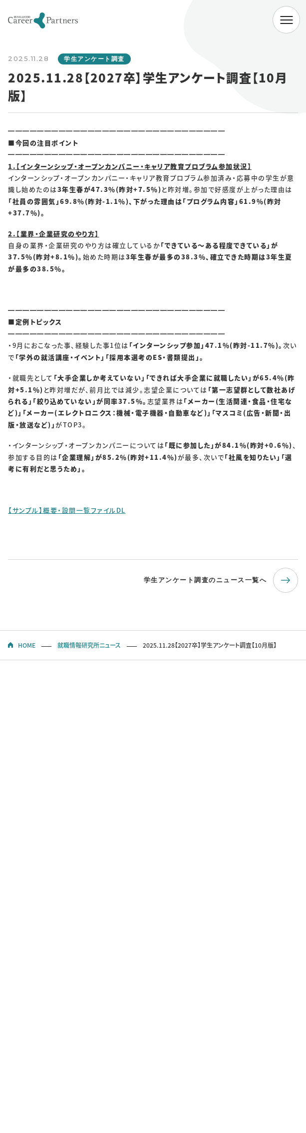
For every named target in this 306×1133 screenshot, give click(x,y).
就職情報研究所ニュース (89, 645)
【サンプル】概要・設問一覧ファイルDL (67, 510)
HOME (26, 645)
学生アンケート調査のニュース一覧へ (205, 580)
